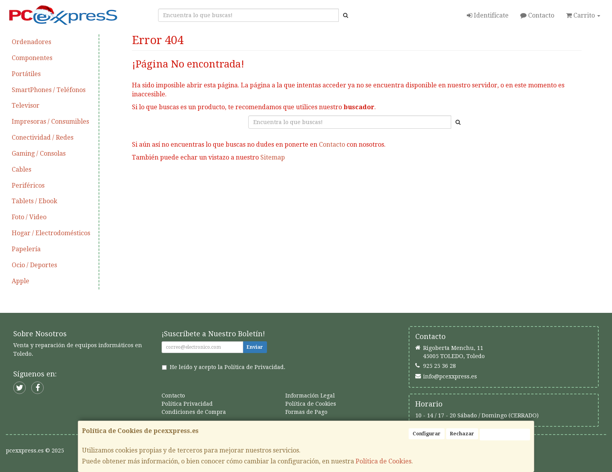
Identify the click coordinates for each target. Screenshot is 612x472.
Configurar (427, 434)
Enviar (255, 347)
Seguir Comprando (290, 182)
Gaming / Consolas (39, 153)
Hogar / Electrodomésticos (51, 233)
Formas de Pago (306, 412)
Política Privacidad (187, 404)
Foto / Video (29, 217)
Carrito (583, 15)
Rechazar (462, 434)
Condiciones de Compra (194, 412)
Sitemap (272, 157)
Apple (20, 281)
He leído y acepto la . (227, 367)
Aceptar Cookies (504, 434)
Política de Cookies (383, 461)
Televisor (25, 105)
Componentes (32, 58)
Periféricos (28, 185)
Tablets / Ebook (34, 201)
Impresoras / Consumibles (50, 121)
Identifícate (488, 15)
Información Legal (310, 395)
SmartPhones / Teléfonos (48, 90)
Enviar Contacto (357, 182)
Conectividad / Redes (42, 137)
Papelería (26, 249)
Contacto (537, 15)
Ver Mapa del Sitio (424, 182)
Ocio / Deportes (34, 265)
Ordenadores (31, 42)
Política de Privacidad (254, 367)
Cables (21, 169)
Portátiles (26, 74)
